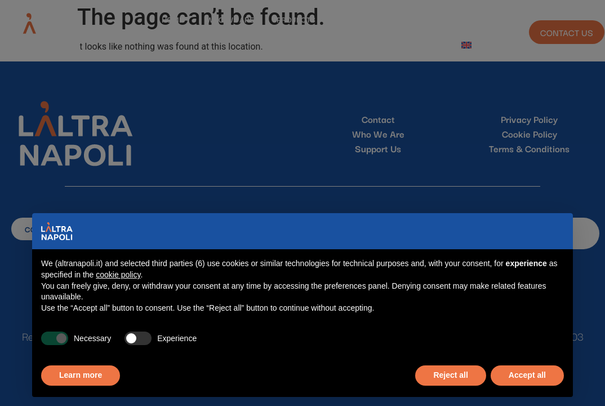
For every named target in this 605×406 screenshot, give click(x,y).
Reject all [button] (450, 374)
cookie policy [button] (118, 274)
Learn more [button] (80, 374)
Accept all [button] (527, 374)
